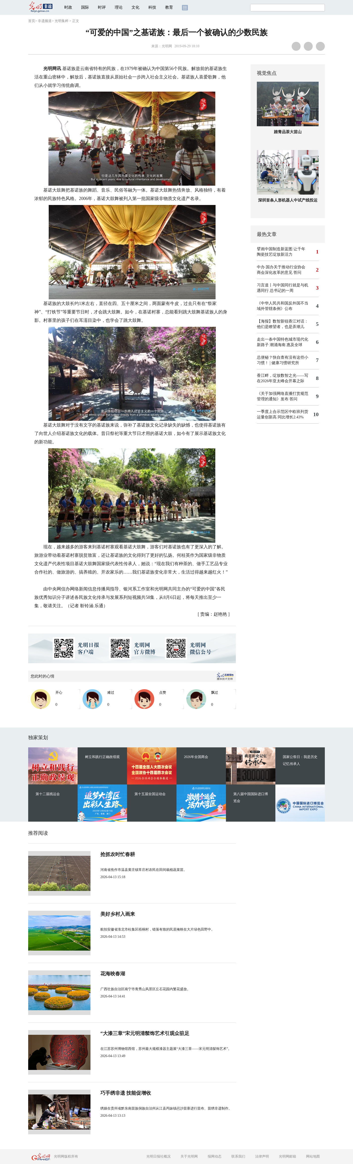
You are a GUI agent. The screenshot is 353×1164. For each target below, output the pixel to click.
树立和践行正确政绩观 (102, 757)
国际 (85, 7)
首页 (31, 21)
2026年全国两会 (196, 757)
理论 (119, 7)
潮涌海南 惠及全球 (286, 345)
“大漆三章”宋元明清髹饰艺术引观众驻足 (144, 1033)
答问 (297, 272)
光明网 (167, 46)
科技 (152, 7)
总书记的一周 (281, 290)
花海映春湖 (112, 973)
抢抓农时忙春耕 (117, 854)
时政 (68, 7)
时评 (102, 7)
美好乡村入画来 (117, 914)
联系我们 (238, 1156)
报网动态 (214, 1156)
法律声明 (262, 1156)
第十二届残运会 (48, 794)
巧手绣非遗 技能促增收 (125, 1093)
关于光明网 (189, 1156)
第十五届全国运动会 (150, 794)
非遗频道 (45, 21)
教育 (169, 7)
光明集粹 (61, 21)
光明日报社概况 (158, 1156)
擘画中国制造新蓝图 (274, 249)
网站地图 (313, 1156)
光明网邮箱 (287, 1156)
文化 (135, 7)
